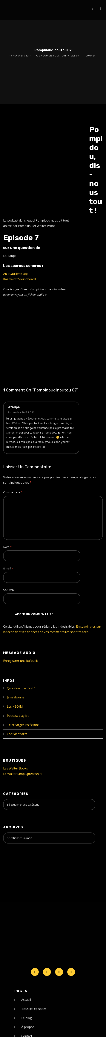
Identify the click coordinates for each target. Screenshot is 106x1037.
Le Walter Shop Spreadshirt (22, 774)
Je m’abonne (15, 697)
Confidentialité (17, 734)
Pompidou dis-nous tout (51, 55)
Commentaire (12, 492)
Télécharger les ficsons (23, 725)
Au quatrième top (15, 274)
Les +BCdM (15, 706)
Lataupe (13, 407)
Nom (7, 547)
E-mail (8, 568)
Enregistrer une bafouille (21, 661)
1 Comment (90, 55)
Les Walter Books (15, 768)
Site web (8, 590)
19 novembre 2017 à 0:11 (20, 412)
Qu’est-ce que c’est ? (21, 688)
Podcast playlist (18, 716)
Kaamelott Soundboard (19, 279)
